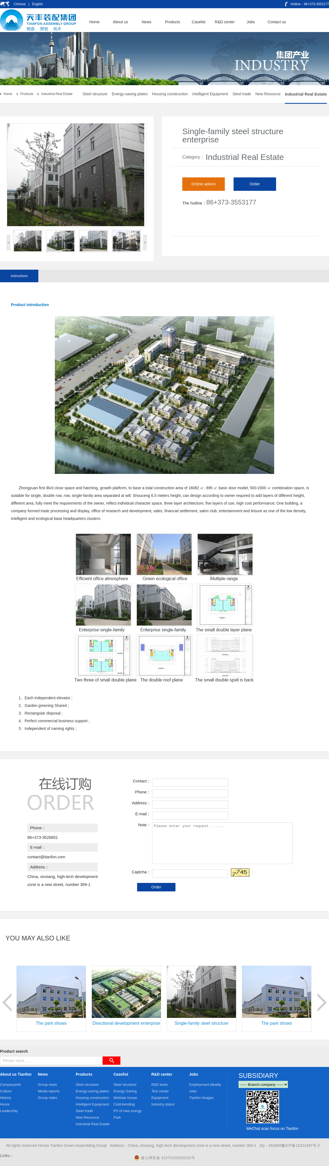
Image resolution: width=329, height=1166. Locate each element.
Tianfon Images (201, 1098)
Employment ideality (205, 1084)
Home (8, 94)
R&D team (159, 1084)
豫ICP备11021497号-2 (300, 1145)
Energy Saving (125, 1091)
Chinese (20, 4)
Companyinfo (10, 1084)
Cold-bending (124, 1104)
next (322, 1002)
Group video (47, 1098)
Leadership (9, 1111)
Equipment (159, 1098)
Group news (47, 1084)
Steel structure (95, 94)
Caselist (121, 1074)
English (37, 4)
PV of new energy (128, 1111)
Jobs (193, 1074)
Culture (6, 1091)
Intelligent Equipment (210, 94)
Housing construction (170, 94)
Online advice (203, 184)
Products (26, 94)
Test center (160, 1091)
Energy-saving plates (130, 94)
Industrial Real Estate (56, 94)
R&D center (161, 1074)
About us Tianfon (16, 1074)
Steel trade (241, 94)
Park (117, 1117)
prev (6, 1002)
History (5, 1098)
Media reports (48, 1091)
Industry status (163, 1104)
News (43, 1074)
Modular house (125, 1098)
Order (255, 184)
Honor (5, 1104)
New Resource (268, 94)
